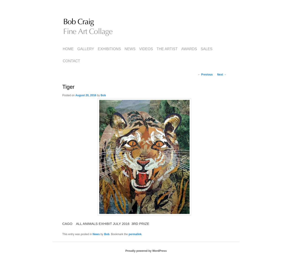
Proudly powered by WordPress (146, 250)
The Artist (166, 49)
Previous (205, 74)
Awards (189, 49)
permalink (135, 234)
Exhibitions (109, 49)
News (130, 49)
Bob (103, 95)
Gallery (85, 49)
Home (68, 49)
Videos (146, 49)
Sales (207, 49)
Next (222, 74)
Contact (71, 61)
